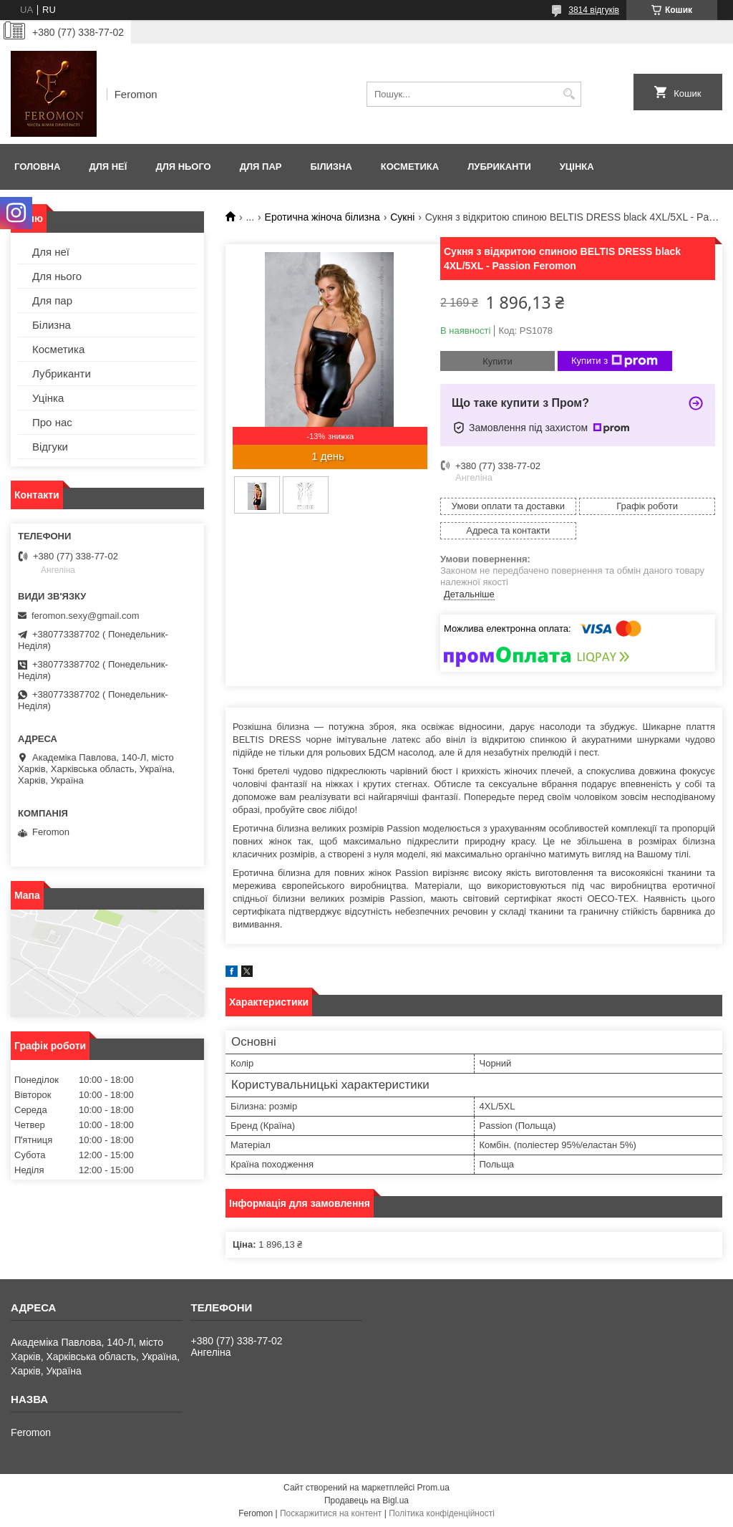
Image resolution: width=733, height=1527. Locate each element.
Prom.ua (433, 1488)
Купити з (614, 361)
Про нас (52, 422)
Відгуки (50, 446)
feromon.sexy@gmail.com (85, 615)
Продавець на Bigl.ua (366, 1500)
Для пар (261, 166)
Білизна (330, 166)
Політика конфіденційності (442, 1513)
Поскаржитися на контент (331, 1513)
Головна (37, 166)
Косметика (410, 166)
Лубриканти (499, 166)
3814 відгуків (593, 10)
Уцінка (577, 166)
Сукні (402, 217)
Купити (497, 361)
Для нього (182, 166)
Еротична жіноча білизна (322, 217)
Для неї (108, 166)
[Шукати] (568, 94)
